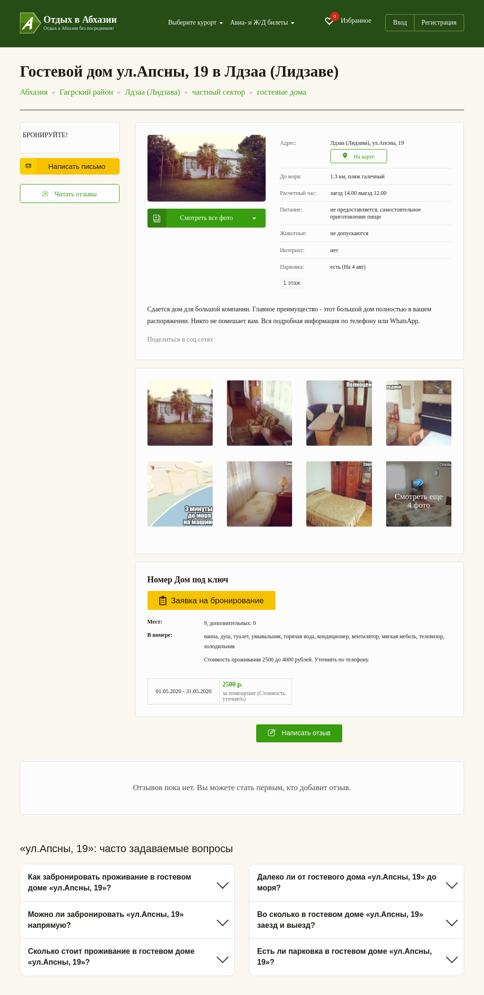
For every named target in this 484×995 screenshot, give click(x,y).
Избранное (347, 21)
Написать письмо (65, 166)
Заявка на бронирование (211, 600)
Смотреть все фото (193, 218)
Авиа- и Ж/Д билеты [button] (262, 22)
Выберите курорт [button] (195, 22)
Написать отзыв (299, 733)
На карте (358, 156)
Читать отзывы (69, 193)
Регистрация (439, 22)
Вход (399, 22)
